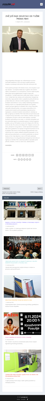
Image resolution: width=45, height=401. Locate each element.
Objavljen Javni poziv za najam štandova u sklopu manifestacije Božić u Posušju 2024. (21, 262)
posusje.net (24, 397)
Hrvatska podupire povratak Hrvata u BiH (18, 300)
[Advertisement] (22, 66)
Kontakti (23, 399)
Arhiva (18, 399)
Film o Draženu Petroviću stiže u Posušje (18, 337)
